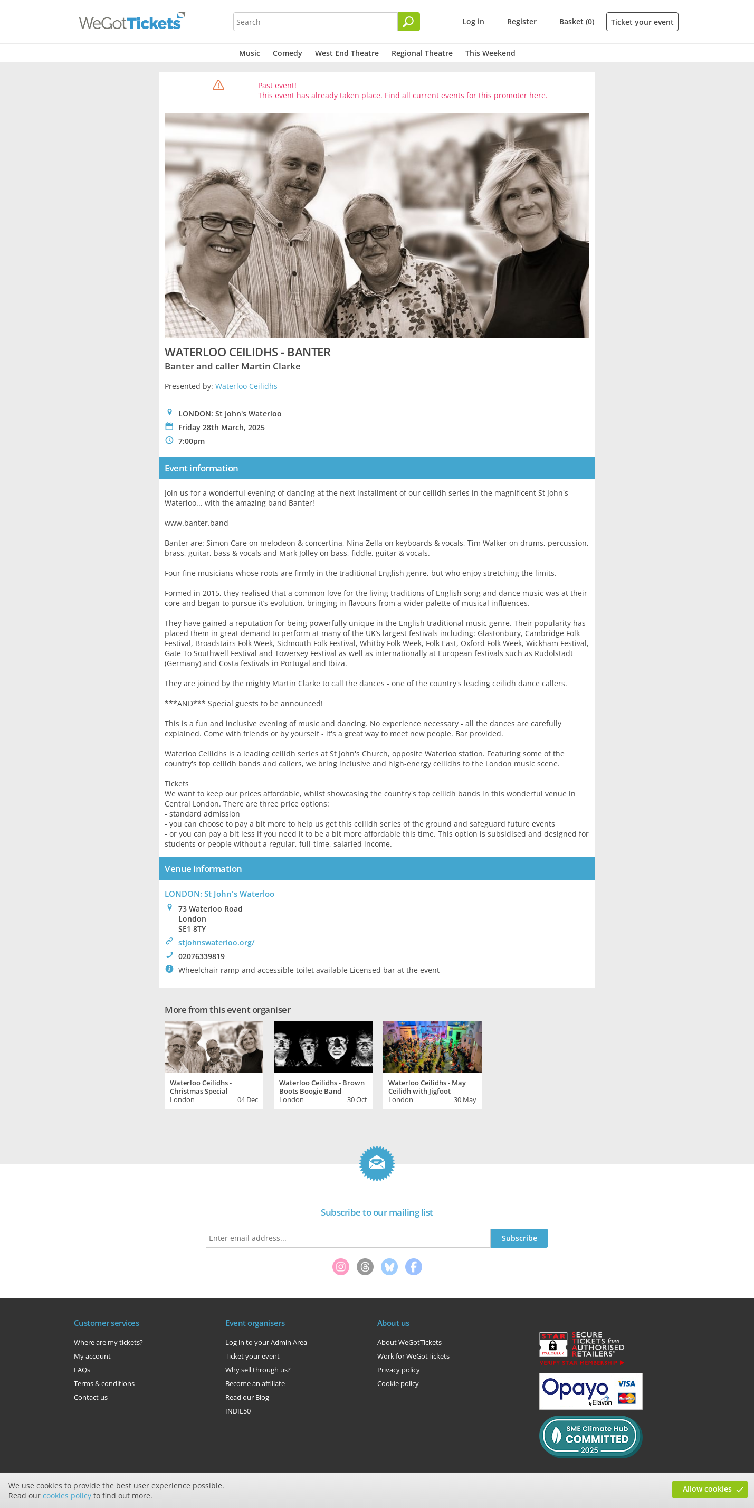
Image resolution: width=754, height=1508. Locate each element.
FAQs (82, 1369)
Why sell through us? (258, 1369)
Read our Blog (247, 1397)
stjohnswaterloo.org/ (216, 942)
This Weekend (490, 53)
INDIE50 (238, 1411)
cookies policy (67, 1496)
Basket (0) (576, 21)
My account (92, 1356)
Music (249, 53)
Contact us (91, 1397)
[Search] (409, 21)
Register (522, 21)
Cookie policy (398, 1383)
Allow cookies (707, 1489)
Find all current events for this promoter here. (466, 95)
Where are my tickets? (108, 1342)
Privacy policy (398, 1369)
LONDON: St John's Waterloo (219, 893)
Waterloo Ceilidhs (246, 386)
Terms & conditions (104, 1383)
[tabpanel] (214, 1063)
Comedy (287, 53)
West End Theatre (347, 53)
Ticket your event (642, 22)
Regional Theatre (422, 53)
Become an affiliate (255, 1383)
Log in (473, 21)
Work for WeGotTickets (413, 1356)
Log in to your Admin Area (266, 1342)
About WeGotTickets (409, 1342)
